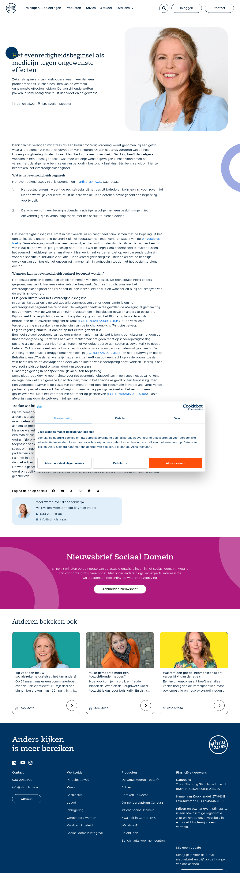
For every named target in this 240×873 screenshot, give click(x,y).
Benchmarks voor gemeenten (143, 840)
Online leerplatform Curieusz (142, 802)
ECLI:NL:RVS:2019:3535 (103, 352)
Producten (77, 9)
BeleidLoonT (131, 833)
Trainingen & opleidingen (46, 9)
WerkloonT (129, 825)
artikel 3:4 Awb (90, 181)
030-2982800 (22, 779)
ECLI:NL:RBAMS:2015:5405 (127, 394)
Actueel (109, 9)
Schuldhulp (75, 795)
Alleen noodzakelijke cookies (64, 463)
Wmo (71, 787)
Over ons (128, 10)
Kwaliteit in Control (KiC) (139, 817)
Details (120, 463)
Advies (94, 9)
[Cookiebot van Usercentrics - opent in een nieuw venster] (186, 407)
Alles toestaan (175, 463)
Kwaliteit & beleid (80, 825)
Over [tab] (177, 418)
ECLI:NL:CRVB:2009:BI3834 (99, 321)
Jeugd (71, 802)
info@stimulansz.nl (25, 787)
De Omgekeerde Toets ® (140, 779)
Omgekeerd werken (81, 817)
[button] (163, 10)
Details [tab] (120, 418)
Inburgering (75, 810)
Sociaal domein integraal (85, 833)
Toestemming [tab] (63, 418)
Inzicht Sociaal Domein (138, 810)
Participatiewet (78, 779)
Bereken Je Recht (135, 795)
